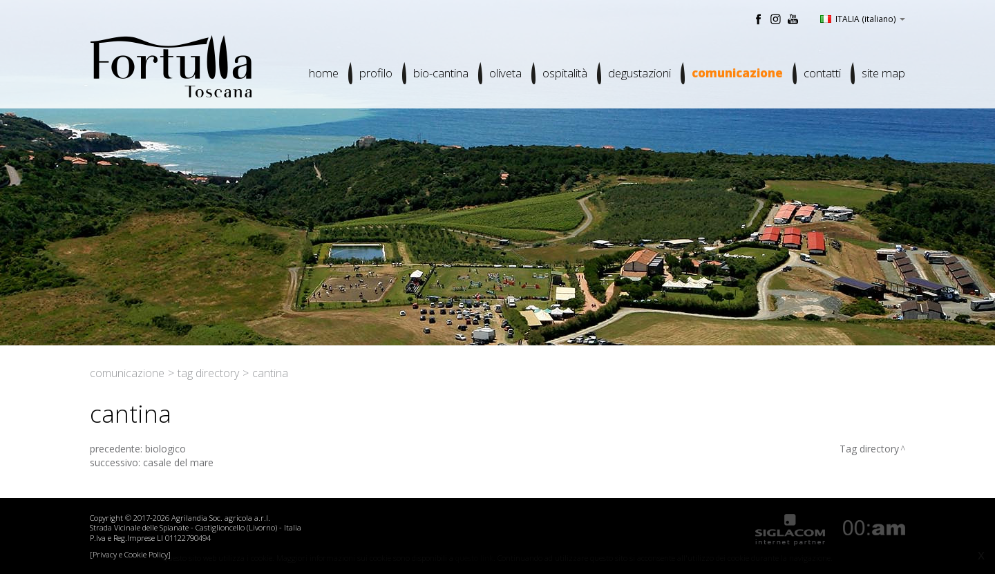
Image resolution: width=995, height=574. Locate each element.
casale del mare (178, 462)
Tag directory (208, 373)
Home (324, 73)
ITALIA (862, 18)
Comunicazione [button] (737, 73)
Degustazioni (639, 73)
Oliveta (505, 73)
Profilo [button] (375, 73)
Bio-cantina (440, 73)
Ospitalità (564, 73)
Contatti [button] (822, 73)
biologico (165, 448)
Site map (883, 73)
